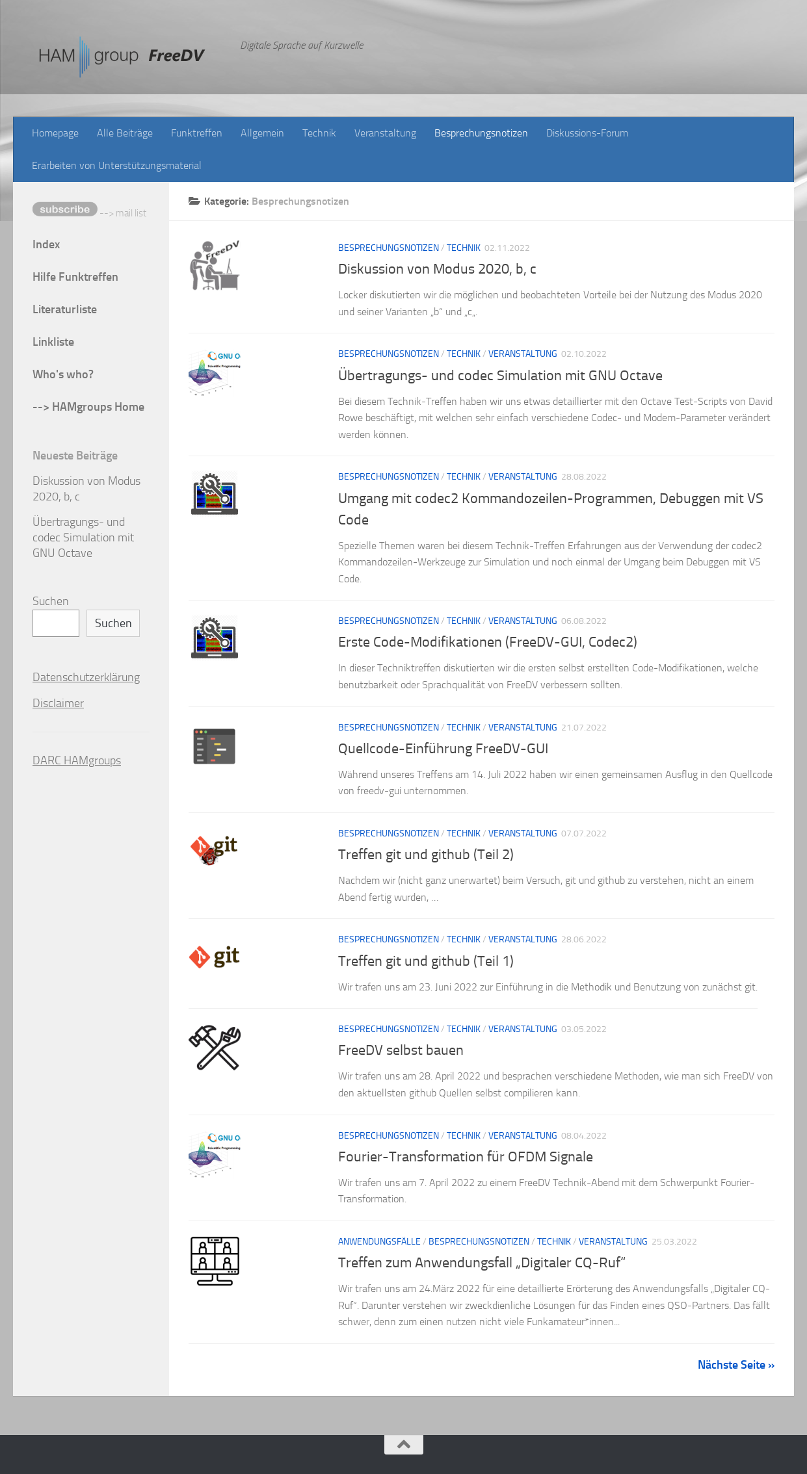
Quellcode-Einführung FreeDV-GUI (443, 748)
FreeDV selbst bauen (401, 1050)
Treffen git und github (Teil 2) (426, 854)
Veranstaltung (385, 133)
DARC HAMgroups (77, 760)
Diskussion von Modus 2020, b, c (437, 269)
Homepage (55, 133)
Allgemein (262, 133)
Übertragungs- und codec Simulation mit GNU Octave (500, 375)
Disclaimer (58, 703)
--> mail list (89, 213)
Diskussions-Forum (587, 133)
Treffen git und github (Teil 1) (426, 961)
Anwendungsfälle (379, 1241)
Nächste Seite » (736, 1365)
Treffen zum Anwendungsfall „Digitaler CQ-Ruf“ (482, 1262)
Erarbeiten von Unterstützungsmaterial (117, 165)
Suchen (51, 601)
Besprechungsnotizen (481, 133)
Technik (319, 133)
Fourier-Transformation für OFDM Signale (465, 1156)
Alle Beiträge (125, 133)
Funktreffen (196, 133)
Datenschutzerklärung (86, 677)
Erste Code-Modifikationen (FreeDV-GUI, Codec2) (487, 642)
